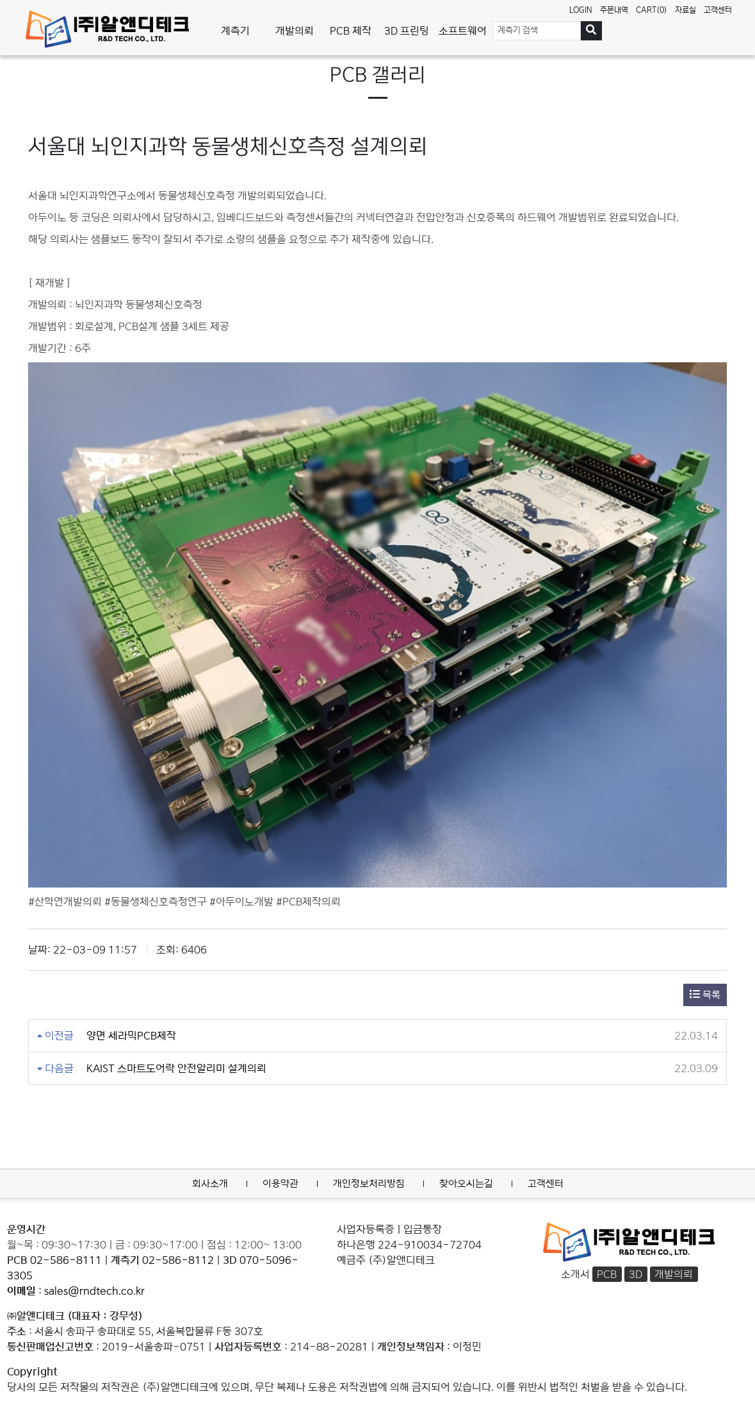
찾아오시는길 (466, 1183)
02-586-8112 (178, 1260)
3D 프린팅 (406, 31)
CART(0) (651, 10)
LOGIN (580, 10)
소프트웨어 (463, 31)
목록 (705, 994)
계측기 (235, 31)
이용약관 (280, 1183)
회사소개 (210, 1183)
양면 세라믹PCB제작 (131, 1035)
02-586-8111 (66, 1260)
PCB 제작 (350, 31)
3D (635, 1274)
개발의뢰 (294, 31)
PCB (607, 1274)
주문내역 (614, 10)
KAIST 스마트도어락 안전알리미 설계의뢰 (176, 1068)
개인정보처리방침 (369, 1183)
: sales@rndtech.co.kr (76, 1291)
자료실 (685, 10)
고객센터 (718, 10)
